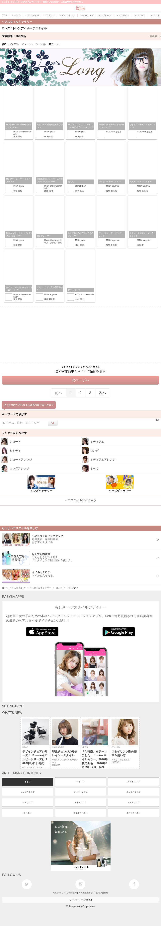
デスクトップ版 (80, 899)
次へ (102, 393)
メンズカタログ (28, 792)
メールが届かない (86, 892)
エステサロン (133, 802)
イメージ (27, 44)
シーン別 (41, 44)
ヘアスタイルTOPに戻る (80, 500)
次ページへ (81, 380)
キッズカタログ (80, 792)
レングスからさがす (14, 433)
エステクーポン (133, 813)
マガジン (80, 782)
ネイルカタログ (133, 792)
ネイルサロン (80, 802)
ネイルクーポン (80, 813)
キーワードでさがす (14, 414)
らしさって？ (59, 892)
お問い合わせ (102, 892)
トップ (28, 782)
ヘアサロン (28, 802)
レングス (14, 44)
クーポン (28, 813)
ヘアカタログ (133, 782)
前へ (58, 393)
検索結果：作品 (81, 36)
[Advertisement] (80, 335)
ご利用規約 (72, 892)
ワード (54, 44)
